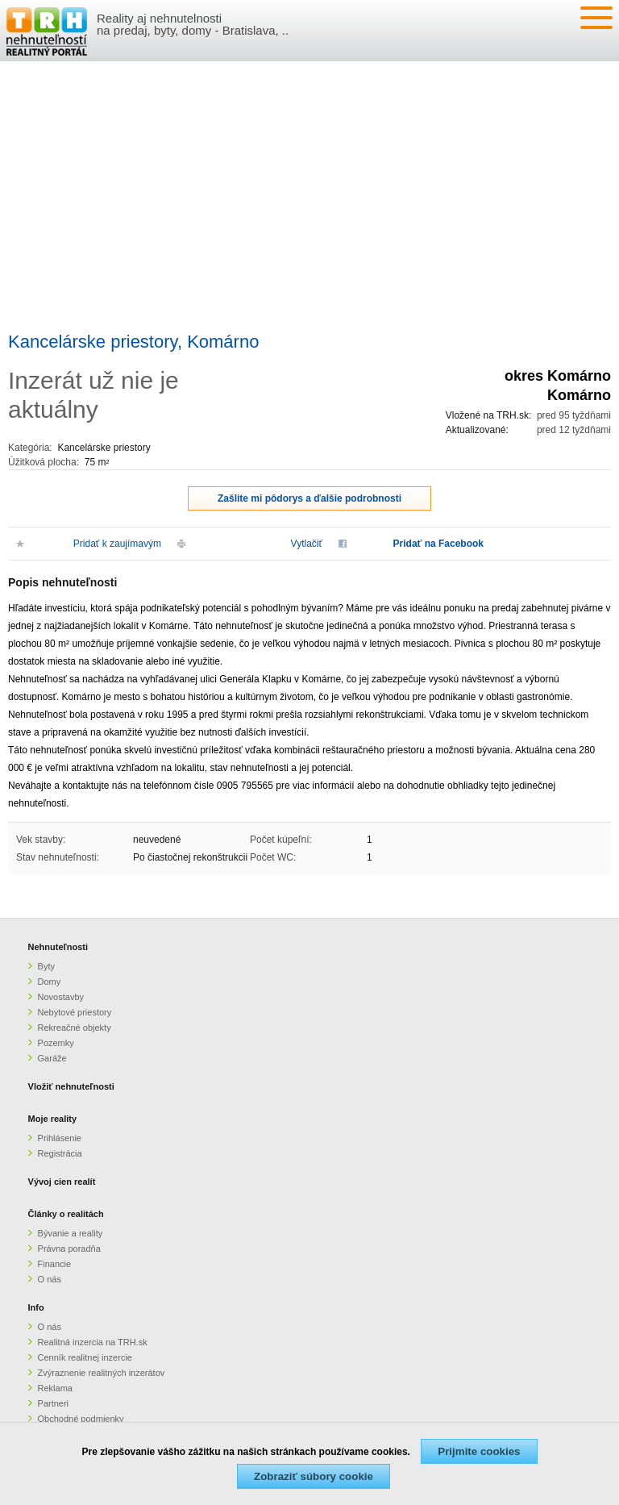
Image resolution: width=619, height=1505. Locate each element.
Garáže (52, 1058)
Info (36, 1307)
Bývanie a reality (70, 1233)
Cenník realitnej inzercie (85, 1357)
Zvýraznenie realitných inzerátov (101, 1373)
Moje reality (52, 1119)
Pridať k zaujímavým (117, 543)
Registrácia (60, 1153)
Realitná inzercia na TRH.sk (92, 1342)
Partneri (53, 1403)
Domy (49, 981)
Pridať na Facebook (438, 543)
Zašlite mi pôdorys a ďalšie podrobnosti (309, 498)
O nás (49, 1279)
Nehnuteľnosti (58, 947)
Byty (46, 966)
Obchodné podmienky (81, 1419)
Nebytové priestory (75, 1012)
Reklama (55, 1388)
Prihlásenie (59, 1138)
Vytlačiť (306, 543)
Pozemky (56, 1043)
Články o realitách (66, 1214)
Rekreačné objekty (74, 1027)
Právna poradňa (69, 1248)
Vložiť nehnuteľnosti (71, 1086)
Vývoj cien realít (62, 1181)
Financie (55, 1264)
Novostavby (61, 997)
